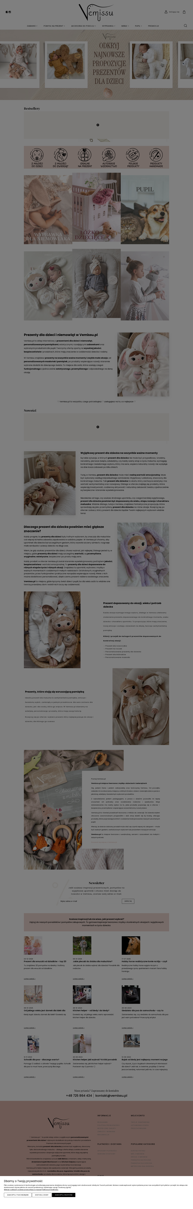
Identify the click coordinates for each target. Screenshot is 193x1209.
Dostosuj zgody (41, 1195)
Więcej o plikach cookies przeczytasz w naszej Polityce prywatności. (31, 1189)
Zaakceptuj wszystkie (63, 1195)
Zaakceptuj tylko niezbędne (18, 1195)
